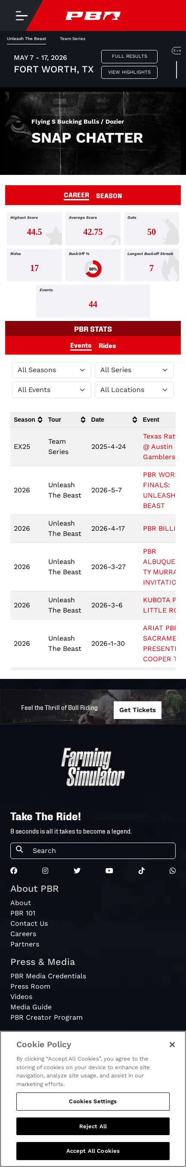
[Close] (172, 1044)
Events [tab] (81, 344)
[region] (93, 1099)
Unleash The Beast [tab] (26, 38)
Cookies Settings (93, 1101)
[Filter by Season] (51, 370)
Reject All (93, 1126)
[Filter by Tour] (134, 370)
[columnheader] (27, 420)
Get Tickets (137, 710)
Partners (24, 944)
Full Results (129, 56)
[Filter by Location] (134, 390)
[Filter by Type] (51, 390)
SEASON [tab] (109, 195)
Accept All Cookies (93, 1151)
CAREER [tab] (76, 194)
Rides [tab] (107, 345)
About (20, 903)
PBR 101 (22, 913)
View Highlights (129, 72)
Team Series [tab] (72, 38)
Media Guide (31, 1007)
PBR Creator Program (46, 1017)
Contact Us (29, 923)
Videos (21, 997)
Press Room (30, 986)
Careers (23, 934)
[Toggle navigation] (21, 15)
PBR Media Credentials (48, 976)
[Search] (101, 851)
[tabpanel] (93, 266)
